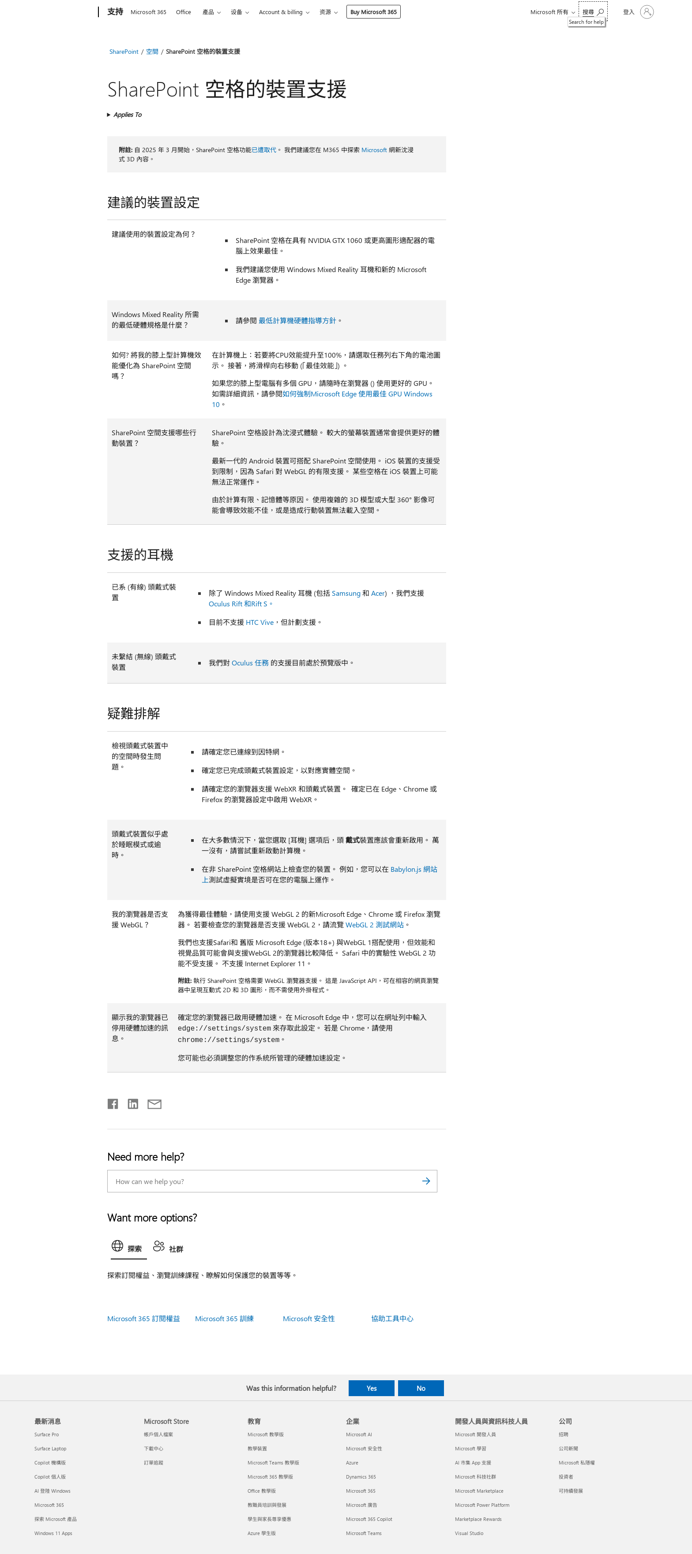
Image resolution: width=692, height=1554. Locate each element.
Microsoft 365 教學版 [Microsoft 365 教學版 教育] (270, 1476)
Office (183, 11)
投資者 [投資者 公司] (566, 1476)
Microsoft (374, 150)
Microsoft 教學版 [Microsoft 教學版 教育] (266, 1434)
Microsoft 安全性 (309, 1318)
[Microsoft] (64, 12)
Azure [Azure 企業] (352, 1462)
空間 (152, 51)
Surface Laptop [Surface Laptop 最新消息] (50, 1448)
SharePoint (124, 51)
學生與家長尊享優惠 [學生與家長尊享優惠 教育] (269, 1519)
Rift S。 (263, 603)
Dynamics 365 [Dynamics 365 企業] (361, 1476)
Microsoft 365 (148, 11)
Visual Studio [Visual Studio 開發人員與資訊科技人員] (469, 1533)
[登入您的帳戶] (638, 11)
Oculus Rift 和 (230, 603)
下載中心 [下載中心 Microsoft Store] (153, 1448)
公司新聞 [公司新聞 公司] (568, 1448)
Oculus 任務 (250, 662)
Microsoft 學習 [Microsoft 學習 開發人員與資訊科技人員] (470, 1448)
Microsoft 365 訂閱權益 (143, 1318)
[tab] (129, 1247)
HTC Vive (260, 622)
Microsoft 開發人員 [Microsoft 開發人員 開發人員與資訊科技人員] (475, 1434)
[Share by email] (150, 1102)
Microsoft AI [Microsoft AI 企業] (359, 1434)
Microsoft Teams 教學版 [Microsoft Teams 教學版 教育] (273, 1462)
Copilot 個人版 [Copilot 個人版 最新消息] (50, 1476)
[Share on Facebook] (113, 1102)
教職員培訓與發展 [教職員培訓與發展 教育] (267, 1505)
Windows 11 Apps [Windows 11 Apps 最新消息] (53, 1533)
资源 (325, 11)
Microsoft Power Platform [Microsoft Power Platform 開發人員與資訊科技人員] (482, 1505)
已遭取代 (264, 150)
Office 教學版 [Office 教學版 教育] (262, 1490)
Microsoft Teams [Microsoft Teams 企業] (364, 1533)
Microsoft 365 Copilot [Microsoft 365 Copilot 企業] (369, 1519)
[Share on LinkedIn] (129, 1102)
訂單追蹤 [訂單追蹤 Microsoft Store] (153, 1462)
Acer (378, 593)
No (421, 1388)
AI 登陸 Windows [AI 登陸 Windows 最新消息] (52, 1490)
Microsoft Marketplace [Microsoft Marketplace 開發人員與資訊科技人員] (479, 1490)
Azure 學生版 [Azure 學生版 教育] (262, 1533)
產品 (208, 11)
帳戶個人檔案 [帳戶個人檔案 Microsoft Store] (158, 1434)
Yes (371, 1388)
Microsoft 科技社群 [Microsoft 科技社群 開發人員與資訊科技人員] (475, 1476)
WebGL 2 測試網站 (375, 924)
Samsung (346, 593)
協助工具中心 (392, 1318)
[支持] (114, 12)
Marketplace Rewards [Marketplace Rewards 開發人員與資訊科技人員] (478, 1519)
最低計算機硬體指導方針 (297, 320)
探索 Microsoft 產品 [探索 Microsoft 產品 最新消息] (55, 1519)
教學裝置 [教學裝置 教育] (257, 1448)
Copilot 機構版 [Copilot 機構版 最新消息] (50, 1462)
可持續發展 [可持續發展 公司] (571, 1490)
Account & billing (281, 11)
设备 (236, 11)
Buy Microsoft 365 (373, 11)
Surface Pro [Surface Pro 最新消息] (46, 1434)
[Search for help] (593, 11)
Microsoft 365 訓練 (224, 1318)
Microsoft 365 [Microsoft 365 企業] (361, 1490)
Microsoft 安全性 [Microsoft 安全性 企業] (364, 1448)
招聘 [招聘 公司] (563, 1434)
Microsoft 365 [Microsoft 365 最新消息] (49, 1505)
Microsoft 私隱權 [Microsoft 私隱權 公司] (577, 1462)
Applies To (127, 114)
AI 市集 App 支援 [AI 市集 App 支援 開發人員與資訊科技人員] (473, 1462)
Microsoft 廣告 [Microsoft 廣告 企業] (361, 1505)
